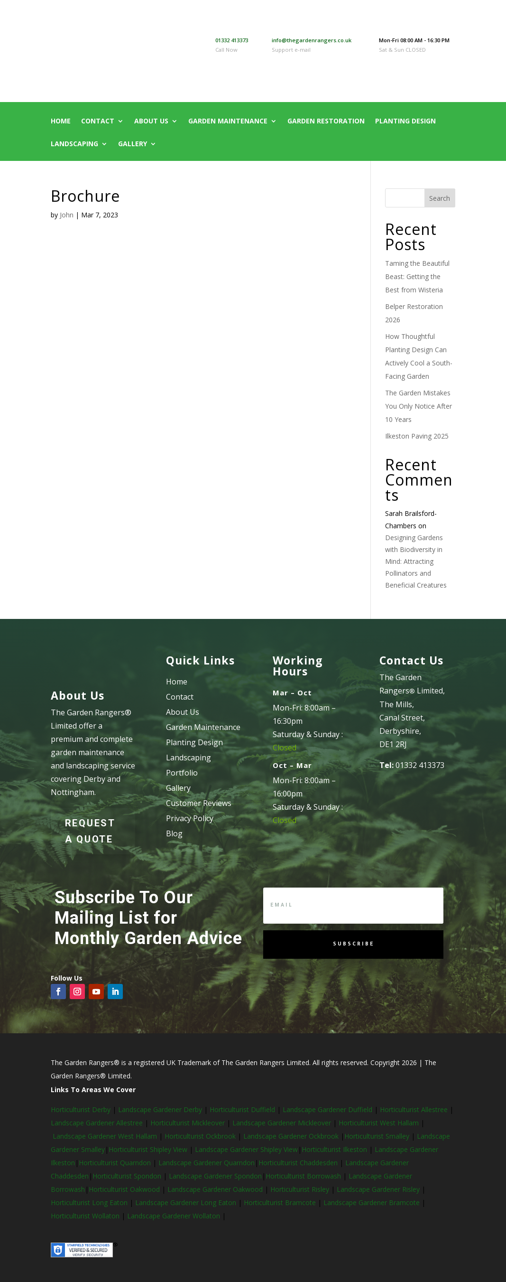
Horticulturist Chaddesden (299, 1162)
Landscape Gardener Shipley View (246, 1149)
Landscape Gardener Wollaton (174, 1215)
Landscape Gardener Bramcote (372, 1202)
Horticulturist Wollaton (86, 1215)
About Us (151, 121)
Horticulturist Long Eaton (90, 1202)
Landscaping (74, 144)
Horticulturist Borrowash (304, 1175)
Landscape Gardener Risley (379, 1189)
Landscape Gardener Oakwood (216, 1189)
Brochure (85, 196)
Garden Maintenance (227, 121)
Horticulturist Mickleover (186, 1122)
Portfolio (182, 772)
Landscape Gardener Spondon (215, 1175)
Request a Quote (90, 831)
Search (439, 198)
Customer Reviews (198, 803)
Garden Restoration (326, 121)
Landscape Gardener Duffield (327, 1109)
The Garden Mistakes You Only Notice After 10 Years (418, 406)
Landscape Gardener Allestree (98, 1122)
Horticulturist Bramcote (281, 1202)
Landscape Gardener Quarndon (206, 1162)
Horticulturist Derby (80, 1109)
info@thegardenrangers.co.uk (311, 40)
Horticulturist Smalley (376, 1136)
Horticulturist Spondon (127, 1175)
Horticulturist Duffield (241, 1109)
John (67, 214)
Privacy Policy (189, 818)
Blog (174, 833)
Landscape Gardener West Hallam (105, 1136)
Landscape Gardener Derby (160, 1109)
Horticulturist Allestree (414, 1109)
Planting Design (405, 121)
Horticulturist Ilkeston (335, 1149)
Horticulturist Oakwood (125, 1189)
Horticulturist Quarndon (116, 1162)
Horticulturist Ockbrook (200, 1136)
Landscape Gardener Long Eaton (186, 1202)
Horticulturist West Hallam (379, 1122)
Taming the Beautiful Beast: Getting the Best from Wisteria (417, 276)
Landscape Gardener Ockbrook (291, 1136)
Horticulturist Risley (300, 1189)
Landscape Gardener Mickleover (280, 1122)
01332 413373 (231, 40)
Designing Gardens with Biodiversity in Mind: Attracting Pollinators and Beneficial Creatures (416, 561)
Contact (97, 121)
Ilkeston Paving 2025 (417, 435)
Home (61, 121)
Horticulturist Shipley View (148, 1149)
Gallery (132, 144)
